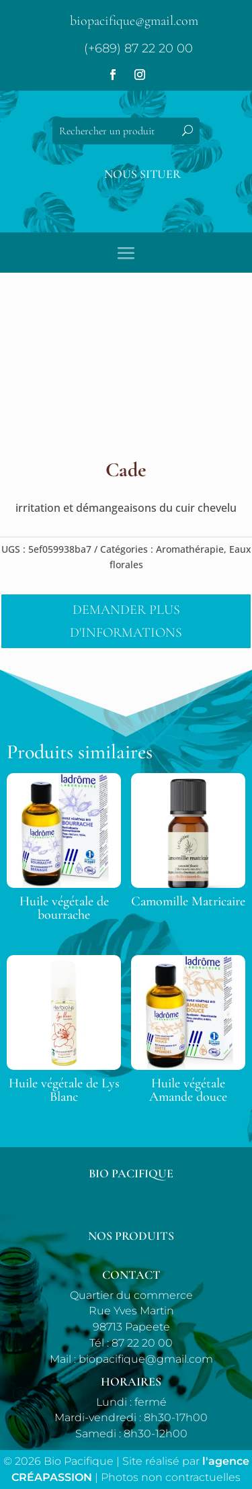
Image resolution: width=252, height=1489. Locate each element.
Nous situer (142, 174)
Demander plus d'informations (126, 621)
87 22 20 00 (142, 1343)
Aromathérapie (190, 549)
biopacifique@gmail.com (134, 21)
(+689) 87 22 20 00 (138, 48)
